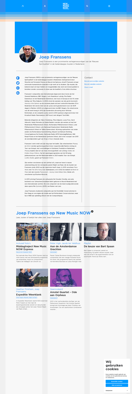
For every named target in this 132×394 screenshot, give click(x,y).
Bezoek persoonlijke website (94, 81)
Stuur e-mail (88, 87)
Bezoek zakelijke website (93, 84)
